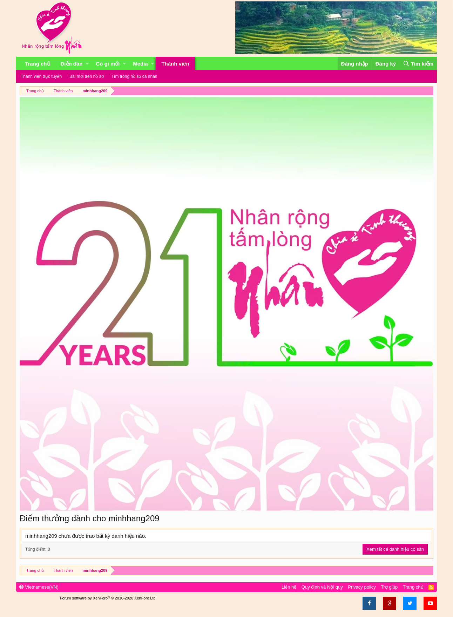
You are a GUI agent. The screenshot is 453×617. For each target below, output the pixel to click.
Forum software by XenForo (108, 598)
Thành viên (175, 64)
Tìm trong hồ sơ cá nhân (134, 76)
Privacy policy (362, 587)
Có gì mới (108, 64)
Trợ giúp (389, 587)
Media (140, 64)
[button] (87, 63)
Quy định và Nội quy (322, 587)
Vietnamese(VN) (39, 587)
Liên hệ (289, 587)
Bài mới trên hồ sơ (86, 76)
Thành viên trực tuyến (41, 76)
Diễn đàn (72, 64)
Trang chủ (37, 64)
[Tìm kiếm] (418, 63)
